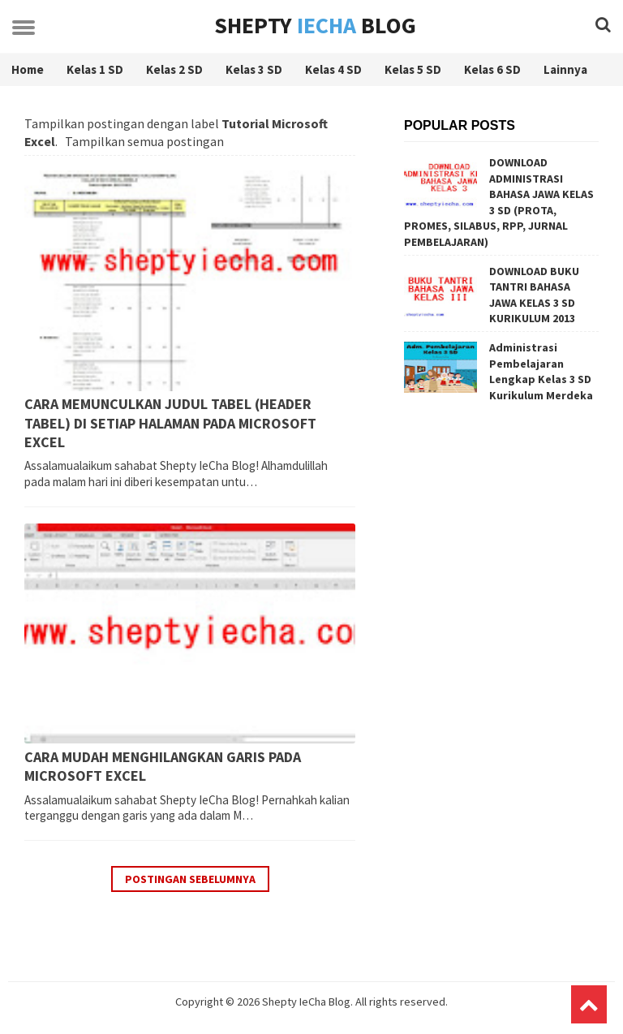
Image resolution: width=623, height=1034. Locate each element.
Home (27, 69)
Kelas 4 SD (333, 69)
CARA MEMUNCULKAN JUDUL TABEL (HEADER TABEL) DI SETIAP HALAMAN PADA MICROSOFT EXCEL (170, 422)
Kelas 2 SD (174, 69)
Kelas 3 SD (254, 69)
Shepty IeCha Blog (306, 1001)
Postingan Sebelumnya (190, 879)
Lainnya (565, 69)
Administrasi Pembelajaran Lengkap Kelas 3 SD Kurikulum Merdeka (541, 371)
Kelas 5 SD (413, 69)
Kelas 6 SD (492, 69)
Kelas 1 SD (95, 69)
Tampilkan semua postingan (144, 141)
